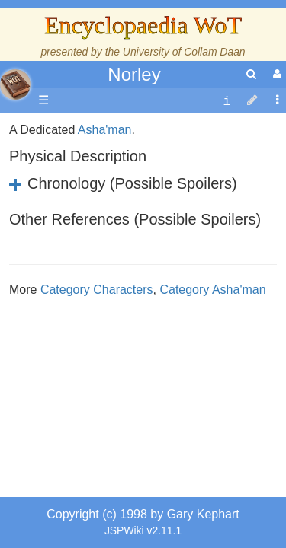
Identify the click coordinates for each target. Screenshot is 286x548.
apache (15, 84)
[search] (251, 74)
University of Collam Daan (184, 52)
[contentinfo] (226, 100)
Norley (134, 74)
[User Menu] (275, 74)
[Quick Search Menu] (251, 74)
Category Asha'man (212, 472)
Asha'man (105, 312)
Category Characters (96, 472)
